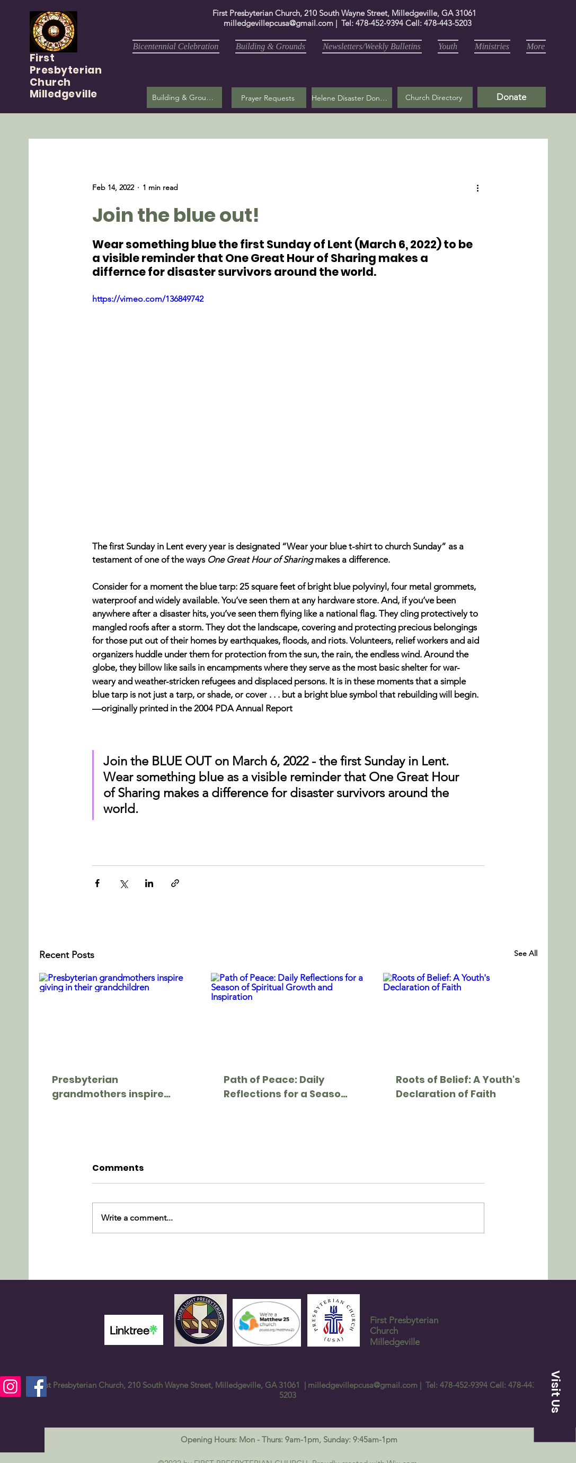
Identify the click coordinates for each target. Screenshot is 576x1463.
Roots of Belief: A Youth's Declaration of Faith (458, 1086)
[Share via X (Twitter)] (123, 883)
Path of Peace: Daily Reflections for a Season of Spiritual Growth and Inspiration (285, 1087)
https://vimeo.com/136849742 (147, 299)
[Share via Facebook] (97, 883)
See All (525, 953)
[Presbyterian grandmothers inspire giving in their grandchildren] (116, 1016)
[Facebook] (36, 1386)
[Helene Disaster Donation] (352, 97)
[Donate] (511, 97)
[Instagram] (10, 1386)
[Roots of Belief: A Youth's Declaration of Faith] (460, 1016)
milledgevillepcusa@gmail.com (278, 23)
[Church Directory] (435, 97)
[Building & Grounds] (184, 97)
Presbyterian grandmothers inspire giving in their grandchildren (108, 1087)
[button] (269, 97)
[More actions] (478, 187)
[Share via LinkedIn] (149, 883)
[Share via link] (175, 883)
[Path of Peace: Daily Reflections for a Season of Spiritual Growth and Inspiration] (288, 1016)
